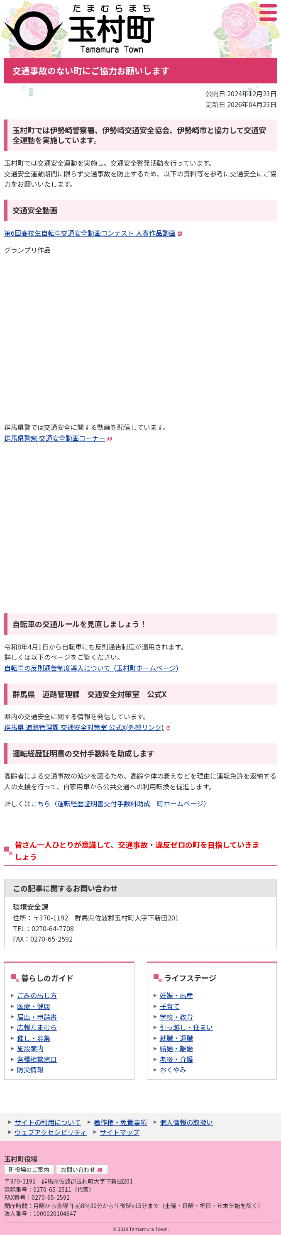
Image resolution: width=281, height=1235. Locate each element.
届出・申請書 (37, 1017)
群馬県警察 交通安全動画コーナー (58, 438)
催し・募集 (33, 1038)
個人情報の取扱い (186, 1122)
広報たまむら (37, 1027)
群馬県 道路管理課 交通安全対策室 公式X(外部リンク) (87, 727)
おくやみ (173, 1069)
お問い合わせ (81, 1169)
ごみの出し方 (37, 995)
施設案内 (30, 1048)
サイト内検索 (226, 12)
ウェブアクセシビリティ (51, 1132)
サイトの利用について (48, 1122)
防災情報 (30, 1069)
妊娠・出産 (176, 995)
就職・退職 (176, 1038)
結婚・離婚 (176, 1048)
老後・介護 (176, 1059)
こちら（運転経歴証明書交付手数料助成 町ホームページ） (120, 803)
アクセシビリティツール (246, 12)
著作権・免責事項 (120, 1122)
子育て (170, 1006)
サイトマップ (119, 1132)
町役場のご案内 (29, 1169)
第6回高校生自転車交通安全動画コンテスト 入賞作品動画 (93, 233)
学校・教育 (176, 1017)
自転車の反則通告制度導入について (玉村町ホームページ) (91, 668)
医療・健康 (33, 1006)
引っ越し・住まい (186, 1027)
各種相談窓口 (37, 1059)
